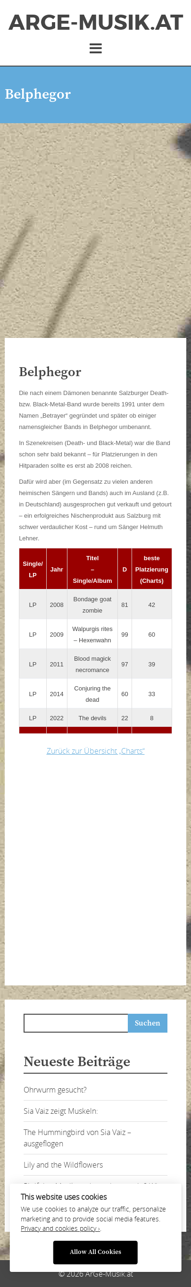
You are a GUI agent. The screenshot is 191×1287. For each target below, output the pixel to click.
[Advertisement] (95, 223)
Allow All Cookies (95, 1252)
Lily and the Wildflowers (63, 1165)
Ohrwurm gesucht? (55, 1090)
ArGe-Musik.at (95, 22)
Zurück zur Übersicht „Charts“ (96, 751)
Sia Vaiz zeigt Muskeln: (61, 1111)
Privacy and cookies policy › (60, 1228)
